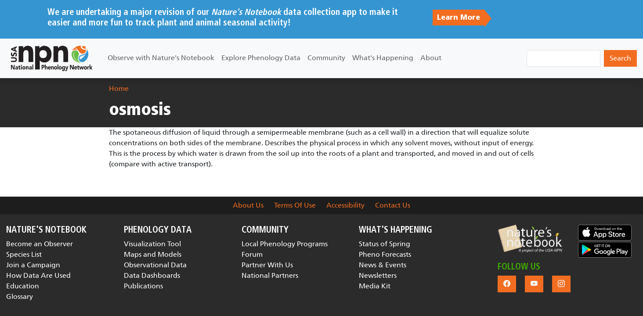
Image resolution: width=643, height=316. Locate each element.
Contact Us (392, 205)
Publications (143, 286)
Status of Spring (384, 244)
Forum (252, 254)
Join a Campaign (33, 265)
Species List (24, 254)
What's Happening (382, 58)
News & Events (382, 265)
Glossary (19, 296)
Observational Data (155, 265)
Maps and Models (152, 254)
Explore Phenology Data (260, 58)
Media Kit (374, 286)
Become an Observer (39, 244)
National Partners (270, 275)
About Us (248, 205)
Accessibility (345, 205)
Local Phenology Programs (285, 244)
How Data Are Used (38, 275)
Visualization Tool (152, 244)
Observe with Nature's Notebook (161, 58)
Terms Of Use (295, 205)
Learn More (458, 17)
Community (326, 58)
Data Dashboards (152, 275)
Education (22, 286)
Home (119, 88)
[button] (530, 238)
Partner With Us (267, 265)
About (430, 58)
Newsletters (378, 275)
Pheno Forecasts (385, 254)
